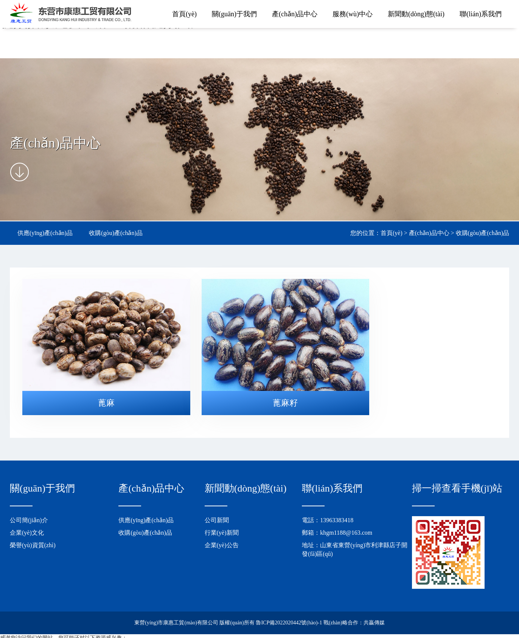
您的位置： (365, 233)
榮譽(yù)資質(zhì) (33, 533)
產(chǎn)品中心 (294, 14)
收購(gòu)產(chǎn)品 (115, 233)
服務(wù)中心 (353, 14)
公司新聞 (217, 509)
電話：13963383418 (327, 509)
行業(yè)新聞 (222, 521)
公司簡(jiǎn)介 (29, 509)
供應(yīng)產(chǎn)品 (45, 233)
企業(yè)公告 (222, 533)
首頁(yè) (184, 14)
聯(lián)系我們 (481, 14)
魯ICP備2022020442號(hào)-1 (289, 611)
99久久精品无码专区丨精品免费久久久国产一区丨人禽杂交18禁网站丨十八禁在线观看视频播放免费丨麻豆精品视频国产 (140, 634)
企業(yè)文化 (27, 521)
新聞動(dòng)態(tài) (416, 14)
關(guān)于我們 (234, 14)
